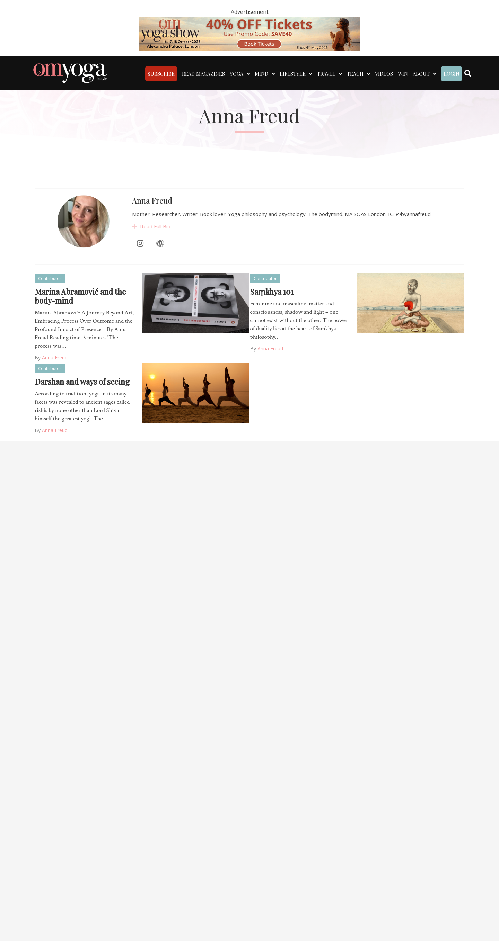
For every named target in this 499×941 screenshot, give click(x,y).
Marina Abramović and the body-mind (80, 296)
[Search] (467, 73)
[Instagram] (140, 264)
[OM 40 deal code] (249, 33)
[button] (134, 247)
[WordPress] (160, 264)
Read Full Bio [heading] (155, 247)
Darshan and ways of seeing (82, 381)
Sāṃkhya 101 (272, 291)
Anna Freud (152, 221)
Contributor (49, 278)
